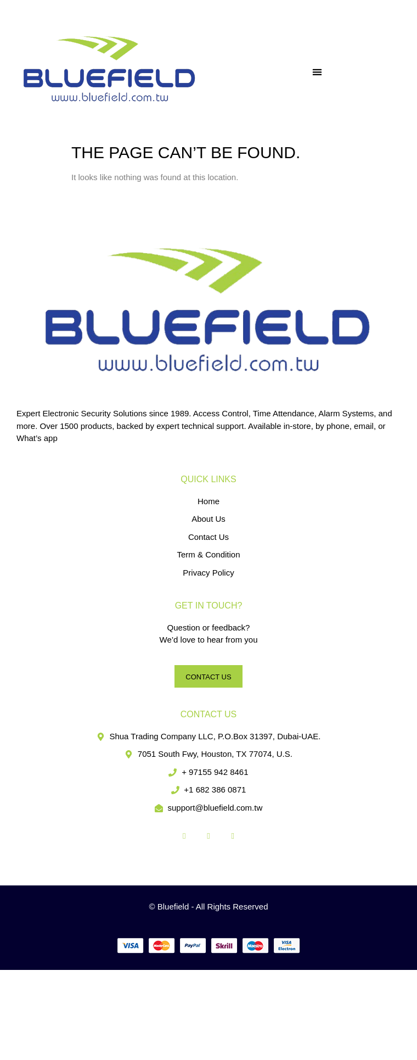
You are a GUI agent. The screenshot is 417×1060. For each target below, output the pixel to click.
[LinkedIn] (232, 836)
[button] (317, 71)
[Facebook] (184, 836)
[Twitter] (208, 836)
